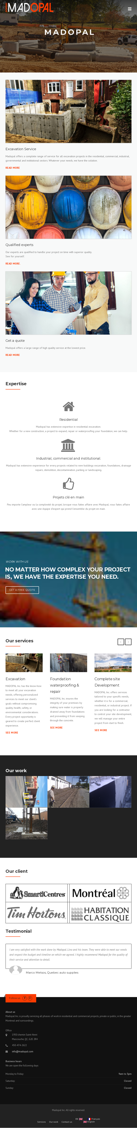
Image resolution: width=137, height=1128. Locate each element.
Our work (53, 1122)
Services (41, 1122)
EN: (79, 1119)
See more (12, 732)
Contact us (66, 1122)
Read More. (13, 263)
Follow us (14, 998)
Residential (68, 420)
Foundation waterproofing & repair (64, 685)
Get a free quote (22, 589)
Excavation (15, 679)
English (89, 1122)
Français (94, 1119)
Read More (13, 167)
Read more (13, 355)
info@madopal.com (22, 1051)
